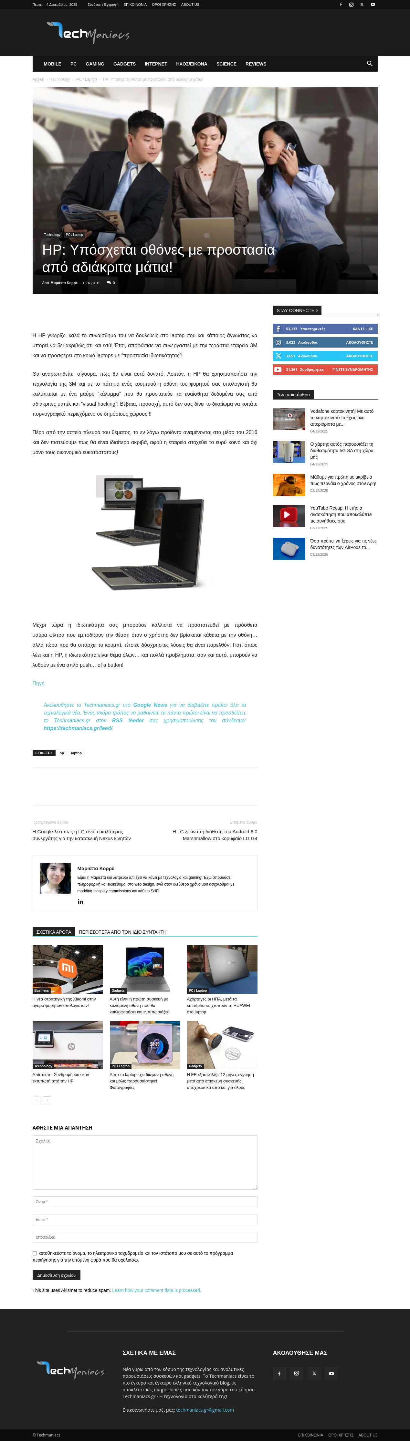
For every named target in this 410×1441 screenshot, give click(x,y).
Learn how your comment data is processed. (156, 1290)
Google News (150, 705)
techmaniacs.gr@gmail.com (205, 1410)
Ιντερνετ (156, 63)
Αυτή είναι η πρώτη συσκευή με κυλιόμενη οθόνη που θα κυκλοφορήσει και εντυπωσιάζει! (140, 1005)
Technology (60, 79)
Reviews (256, 63)
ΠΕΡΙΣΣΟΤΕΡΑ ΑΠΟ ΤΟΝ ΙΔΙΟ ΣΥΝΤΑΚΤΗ (123, 932)
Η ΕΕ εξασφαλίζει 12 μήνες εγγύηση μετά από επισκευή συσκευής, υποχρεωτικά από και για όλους (220, 1081)
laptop (76, 753)
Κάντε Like (363, 328)
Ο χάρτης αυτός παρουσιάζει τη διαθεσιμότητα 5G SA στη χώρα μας (341, 450)
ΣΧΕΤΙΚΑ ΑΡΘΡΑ (54, 932)
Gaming (95, 63)
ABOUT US (190, 4)
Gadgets (124, 63)
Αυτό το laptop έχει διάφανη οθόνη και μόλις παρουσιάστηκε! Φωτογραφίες (142, 1081)
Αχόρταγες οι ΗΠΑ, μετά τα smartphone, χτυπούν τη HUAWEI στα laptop (218, 1005)
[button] (370, 64)
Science (226, 63)
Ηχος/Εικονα (191, 63)
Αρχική (38, 79)
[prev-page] (37, 1100)
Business (42, 990)
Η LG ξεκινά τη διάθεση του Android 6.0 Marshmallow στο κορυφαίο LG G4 (215, 835)
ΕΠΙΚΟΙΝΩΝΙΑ (135, 4)
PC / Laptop (86, 79)
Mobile (52, 63)
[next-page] (47, 1100)
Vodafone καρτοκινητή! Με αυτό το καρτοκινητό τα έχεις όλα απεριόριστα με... (342, 418)
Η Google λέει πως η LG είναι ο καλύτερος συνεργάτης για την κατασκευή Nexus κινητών (82, 835)
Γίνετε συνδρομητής (352, 369)
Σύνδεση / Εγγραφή (103, 4)
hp (62, 753)
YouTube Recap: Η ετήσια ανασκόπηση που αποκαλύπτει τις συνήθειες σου (341, 514)
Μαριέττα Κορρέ (64, 283)
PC (73, 63)
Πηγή (39, 683)
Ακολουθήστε (359, 342)
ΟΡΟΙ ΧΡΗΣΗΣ (164, 4)
